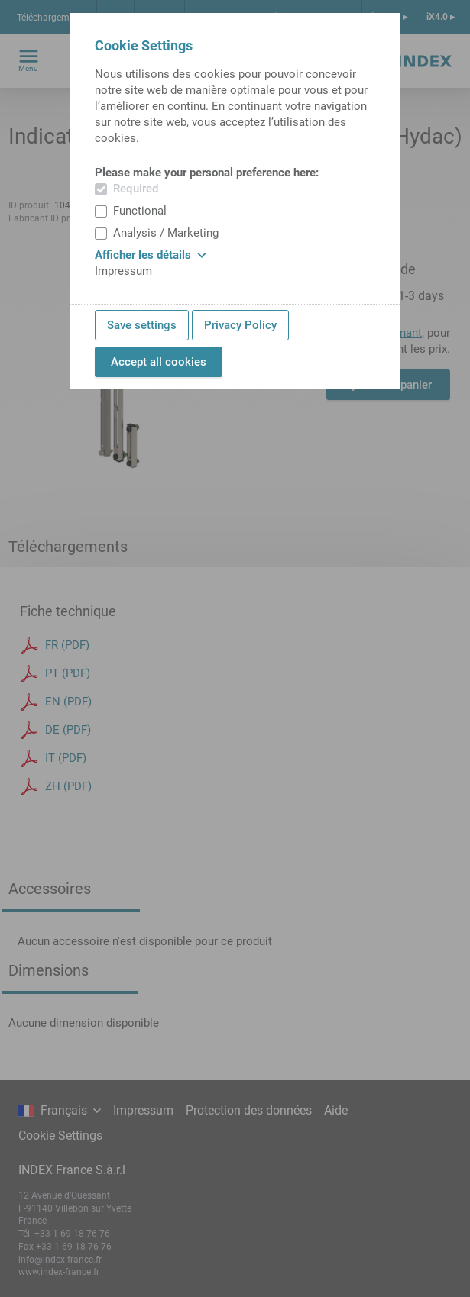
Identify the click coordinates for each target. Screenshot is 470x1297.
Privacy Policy (240, 325)
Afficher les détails (150, 255)
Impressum (123, 271)
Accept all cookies (158, 362)
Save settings (142, 325)
